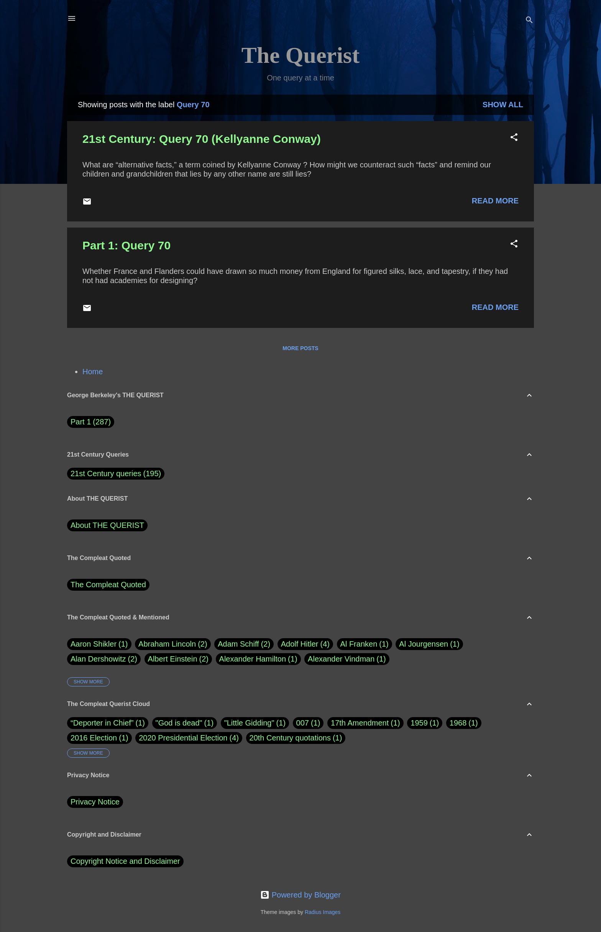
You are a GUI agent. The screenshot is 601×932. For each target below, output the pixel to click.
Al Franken (364, 644)
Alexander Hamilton (258, 659)
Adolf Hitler (305, 644)
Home (92, 371)
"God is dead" (179, 723)
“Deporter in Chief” (102, 723)
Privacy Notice (95, 802)
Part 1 (91, 422)
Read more (495, 201)
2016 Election (94, 738)
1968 (458, 723)
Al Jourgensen (429, 644)
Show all (503, 104)
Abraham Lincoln (172, 644)
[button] (514, 138)
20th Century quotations (290, 738)
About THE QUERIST (107, 525)
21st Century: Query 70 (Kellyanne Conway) (201, 139)
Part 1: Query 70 (126, 245)
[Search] (529, 21)
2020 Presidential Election (183, 738)
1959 (419, 723)
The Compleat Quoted (108, 584)
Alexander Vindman (347, 659)
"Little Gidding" (249, 723)
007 (302, 723)
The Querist (300, 55)
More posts (300, 348)
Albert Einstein (178, 659)
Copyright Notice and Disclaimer (125, 861)
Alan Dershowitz (104, 659)
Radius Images (322, 912)
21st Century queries (106, 473)
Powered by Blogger (300, 895)
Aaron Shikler (99, 644)
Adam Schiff (244, 644)
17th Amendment (360, 723)
